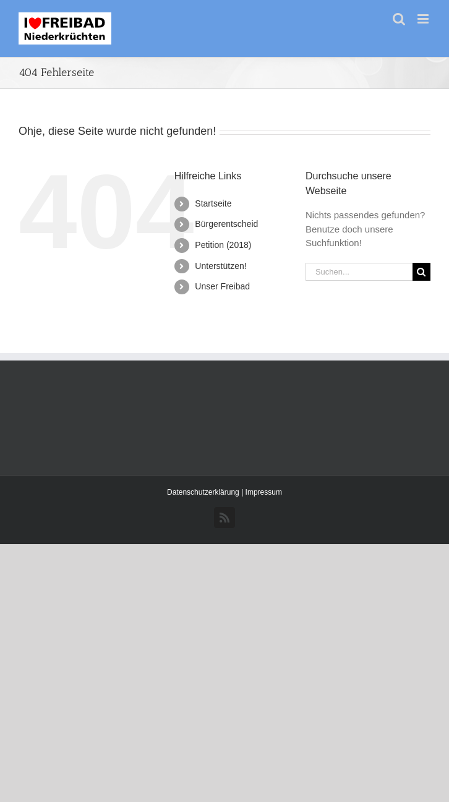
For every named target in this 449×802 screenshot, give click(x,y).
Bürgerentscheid (226, 224)
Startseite (213, 203)
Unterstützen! (220, 266)
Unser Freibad (222, 286)
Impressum (264, 492)
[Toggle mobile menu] (423, 18)
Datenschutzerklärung (204, 492)
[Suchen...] (359, 272)
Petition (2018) (223, 245)
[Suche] (421, 272)
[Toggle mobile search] (399, 18)
